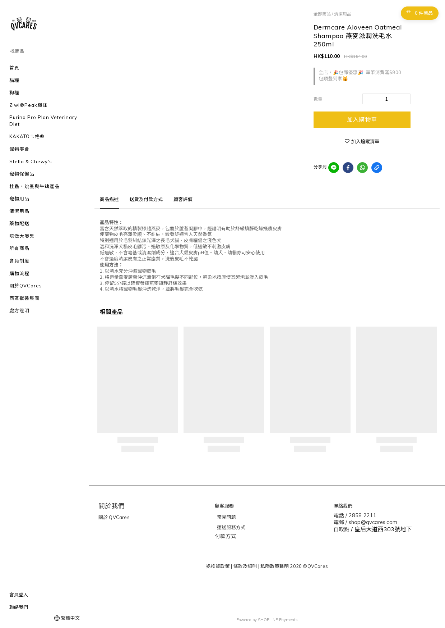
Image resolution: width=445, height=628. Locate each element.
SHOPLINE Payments (278, 618)
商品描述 (109, 199)
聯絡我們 (18, 607)
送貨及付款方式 (146, 199)
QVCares (119, 517)
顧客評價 (183, 199)
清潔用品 (342, 14)
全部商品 (322, 14)
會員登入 (18, 594)
